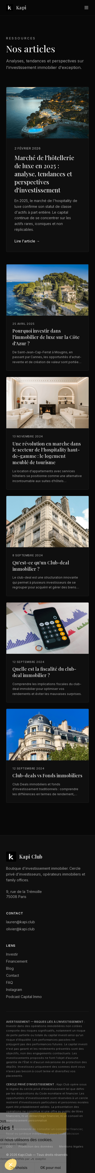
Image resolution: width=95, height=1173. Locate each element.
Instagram (14, 989)
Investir (12, 954)
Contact (12, 975)
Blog (10, 968)
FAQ (9, 982)
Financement (16, 961)
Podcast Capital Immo (24, 996)
